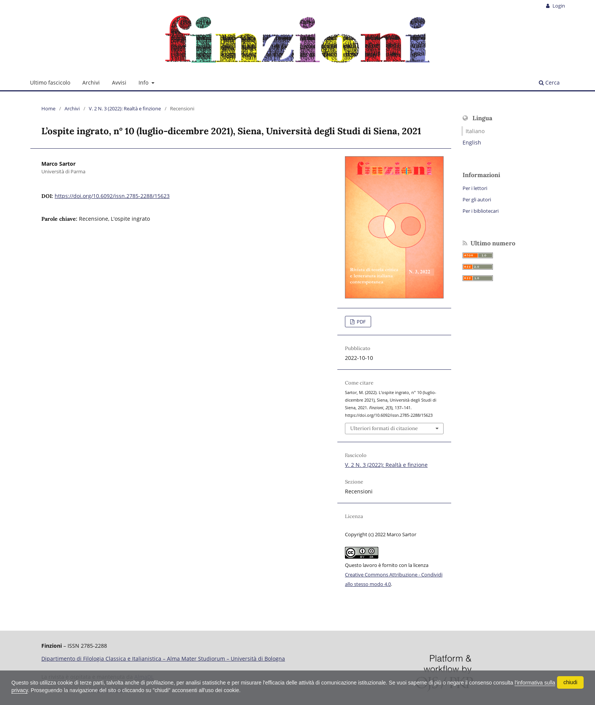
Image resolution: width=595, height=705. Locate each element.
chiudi (571, 682)
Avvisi (119, 82)
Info (144, 82)
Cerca (549, 82)
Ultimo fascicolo (50, 82)
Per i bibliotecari (481, 210)
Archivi (91, 82)
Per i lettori (475, 188)
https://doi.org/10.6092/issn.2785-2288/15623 (112, 195)
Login (558, 5)
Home (48, 108)
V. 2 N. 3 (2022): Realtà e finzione (125, 108)
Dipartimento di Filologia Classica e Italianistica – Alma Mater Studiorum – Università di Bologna (163, 658)
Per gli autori (477, 199)
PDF (361, 321)
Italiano (475, 131)
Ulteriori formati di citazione (384, 428)
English (472, 142)
